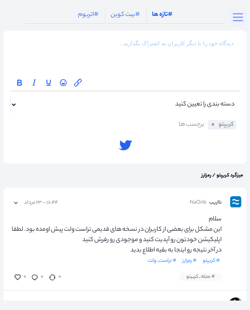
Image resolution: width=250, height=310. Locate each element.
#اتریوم (88, 15)
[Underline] (48, 82)
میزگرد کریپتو (229, 175)
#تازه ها (162, 15)
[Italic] (34, 82)
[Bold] (19, 82)
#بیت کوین (125, 15)
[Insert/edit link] (78, 82)
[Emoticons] (63, 82)
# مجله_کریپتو (200, 277)
